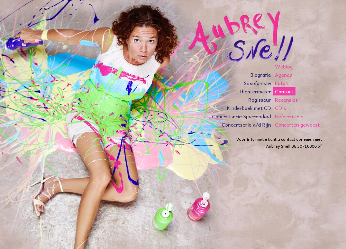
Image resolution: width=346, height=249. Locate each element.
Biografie (261, 75)
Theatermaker (255, 91)
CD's (280, 108)
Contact (284, 91)
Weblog (284, 66)
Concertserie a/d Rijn (246, 124)
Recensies (286, 99)
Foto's (282, 83)
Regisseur (259, 99)
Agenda (283, 75)
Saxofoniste (257, 83)
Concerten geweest (297, 124)
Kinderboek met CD (249, 108)
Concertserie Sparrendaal (241, 116)
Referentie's (289, 116)
